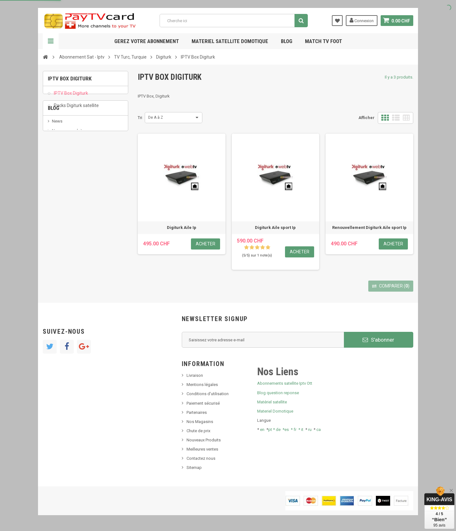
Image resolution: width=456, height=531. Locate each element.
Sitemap (194, 467)
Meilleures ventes (202, 449)
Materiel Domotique (275, 411)
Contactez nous (201, 458)
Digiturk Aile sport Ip (275, 227)
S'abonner (378, 340)
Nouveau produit (67, 160)
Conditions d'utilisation (208, 393)
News (57, 151)
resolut (58, 198)
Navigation (51, 41)
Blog (286, 41)
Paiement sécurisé (203, 403)
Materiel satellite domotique (230, 41)
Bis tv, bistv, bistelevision (74, 179)
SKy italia (60, 170)
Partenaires (197, 412)
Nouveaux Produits (204, 440)
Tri (140, 117)
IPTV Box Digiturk (70, 96)
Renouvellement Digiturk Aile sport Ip (369, 227)
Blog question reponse (278, 392)
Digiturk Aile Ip (181, 227)
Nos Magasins (200, 421)
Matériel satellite (272, 402)
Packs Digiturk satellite (76, 108)
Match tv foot (323, 41)
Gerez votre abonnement (146, 41)
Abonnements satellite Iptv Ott (284, 383)
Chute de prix (198, 430)
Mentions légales (202, 384)
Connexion (362, 20)
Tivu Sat (59, 189)
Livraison (195, 375)
